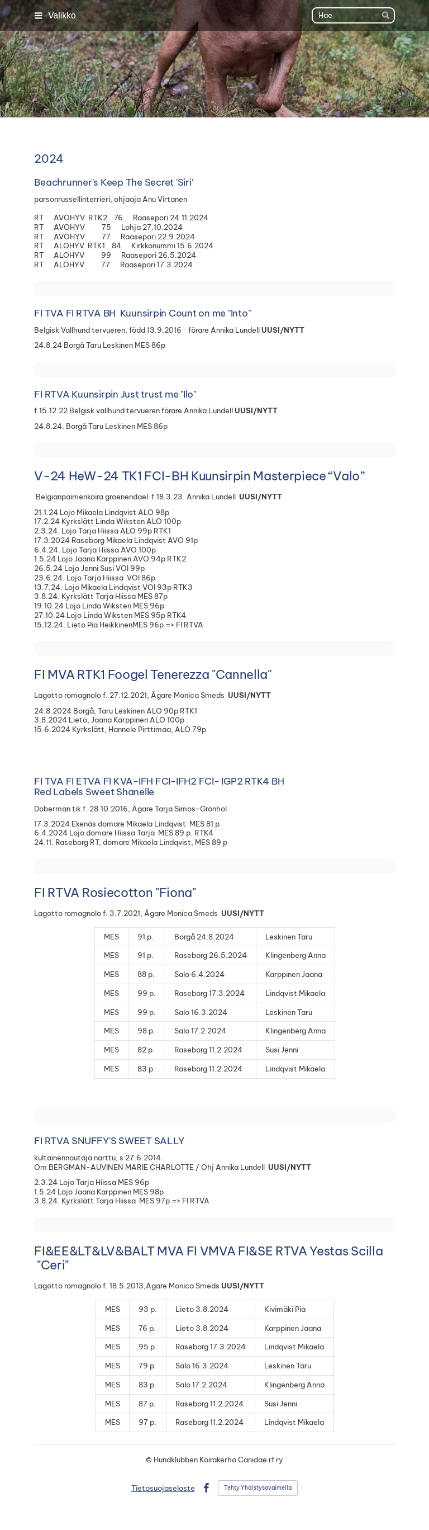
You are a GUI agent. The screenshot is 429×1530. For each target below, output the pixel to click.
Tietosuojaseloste (163, 1488)
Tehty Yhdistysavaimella (258, 1487)
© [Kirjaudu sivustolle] (150, 1459)
